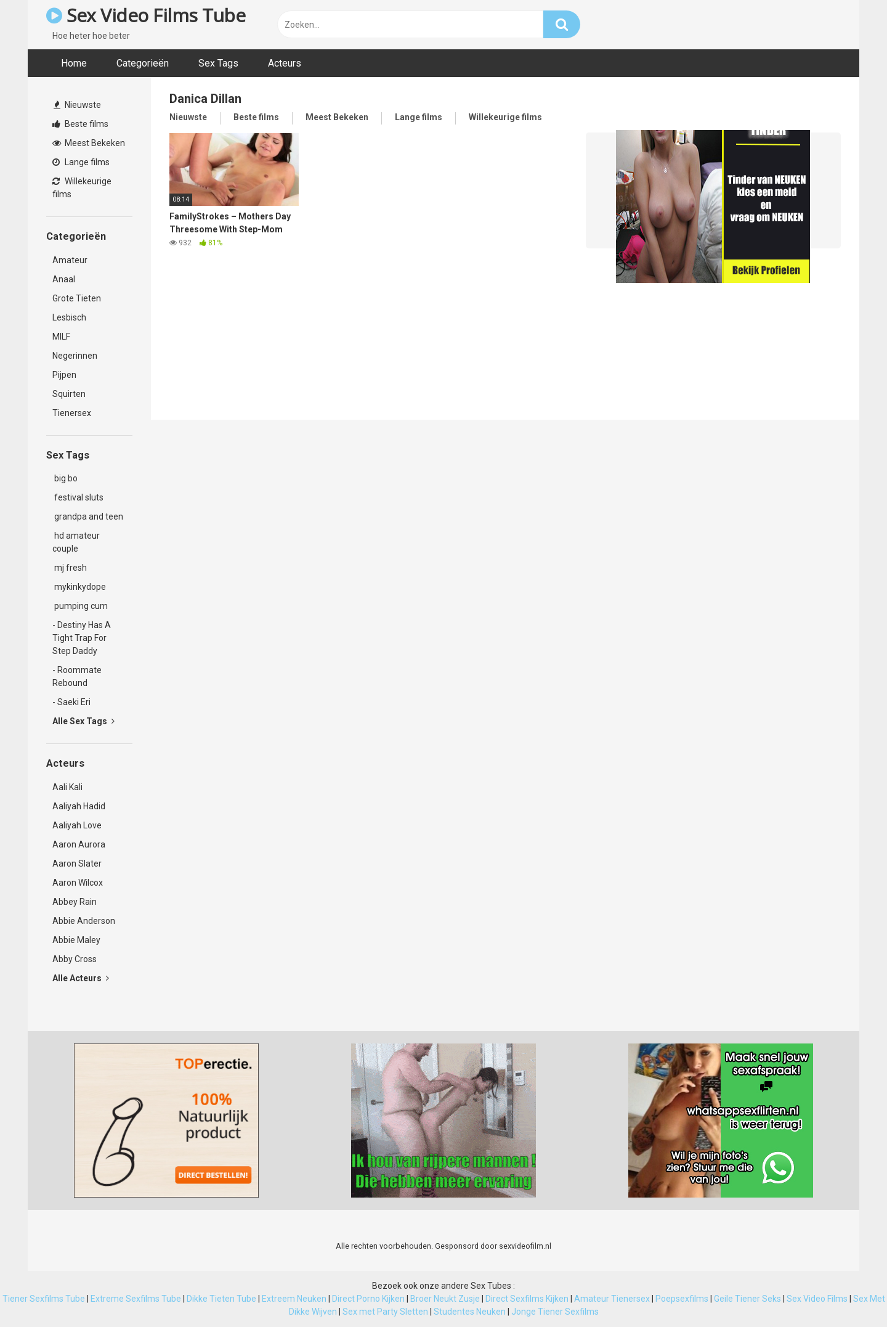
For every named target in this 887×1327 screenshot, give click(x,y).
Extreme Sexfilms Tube (136, 1299)
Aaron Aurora (78, 844)
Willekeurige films (81, 187)
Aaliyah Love (77, 825)
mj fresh (69, 568)
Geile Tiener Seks (747, 1299)
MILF (61, 336)
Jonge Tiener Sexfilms (555, 1312)
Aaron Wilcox (77, 883)
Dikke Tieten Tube (221, 1299)
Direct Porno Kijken (368, 1299)
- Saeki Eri (71, 702)
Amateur (69, 260)
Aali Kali (67, 787)
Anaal (63, 279)
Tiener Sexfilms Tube (43, 1299)
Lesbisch (69, 317)
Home (74, 63)
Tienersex (71, 413)
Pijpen (64, 375)
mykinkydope (79, 587)
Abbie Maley (76, 940)
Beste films (80, 124)
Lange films (81, 162)
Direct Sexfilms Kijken (527, 1299)
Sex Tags (218, 63)
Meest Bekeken (88, 143)
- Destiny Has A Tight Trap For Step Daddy (81, 638)
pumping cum (80, 606)
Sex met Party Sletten (385, 1312)
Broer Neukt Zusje (445, 1299)
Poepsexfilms (681, 1299)
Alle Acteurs (80, 978)
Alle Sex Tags (83, 721)
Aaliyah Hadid (78, 806)
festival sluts (77, 497)
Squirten (69, 394)
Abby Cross (74, 959)
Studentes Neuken (470, 1312)
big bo (65, 478)
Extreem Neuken (294, 1299)
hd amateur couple (76, 542)
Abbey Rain (74, 902)
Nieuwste (77, 105)
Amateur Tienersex (612, 1299)
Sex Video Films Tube (145, 15)
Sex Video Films (817, 1299)
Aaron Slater (77, 863)
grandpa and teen (87, 516)
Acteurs (284, 63)
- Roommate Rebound (77, 676)
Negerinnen (74, 356)
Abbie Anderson (83, 921)
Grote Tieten (76, 298)
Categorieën (142, 63)
